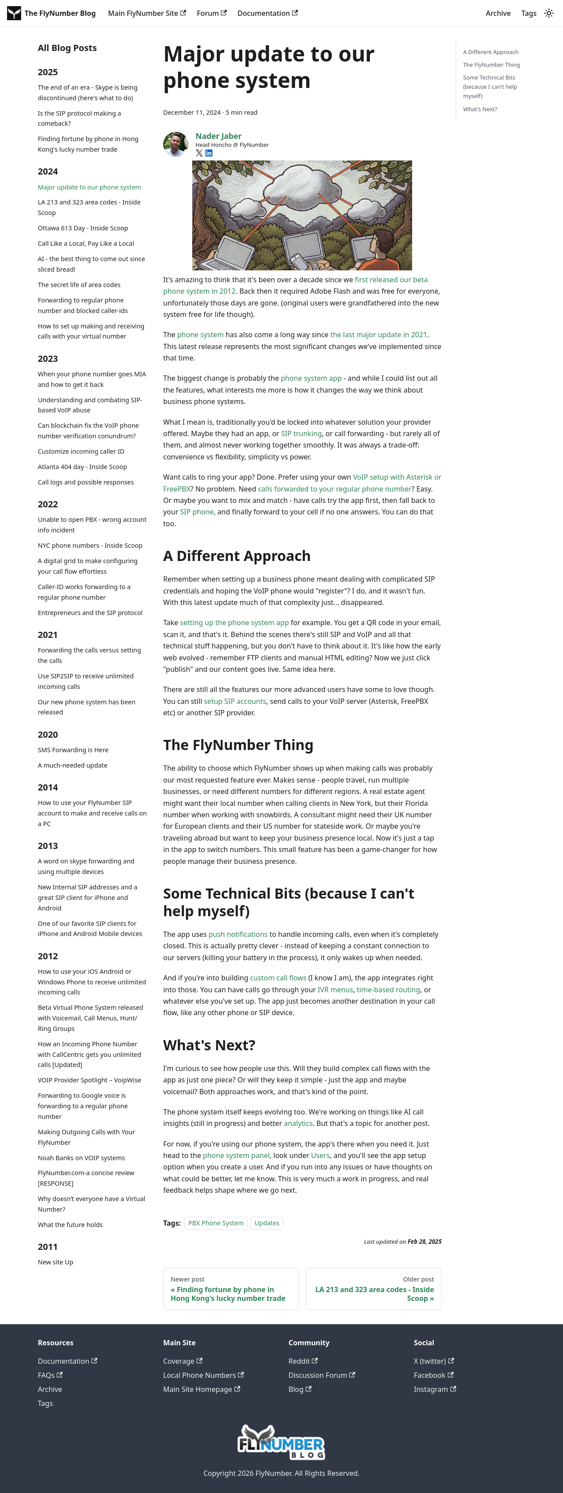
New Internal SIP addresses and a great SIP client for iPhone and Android (87, 897)
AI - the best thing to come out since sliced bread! (91, 264)
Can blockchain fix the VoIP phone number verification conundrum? (88, 430)
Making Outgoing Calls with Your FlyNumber (86, 1137)
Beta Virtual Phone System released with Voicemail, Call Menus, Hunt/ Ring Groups (90, 1018)
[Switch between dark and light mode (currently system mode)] (549, 13)
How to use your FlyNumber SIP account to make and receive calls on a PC (92, 813)
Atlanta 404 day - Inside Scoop (82, 466)
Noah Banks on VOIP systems (81, 1158)
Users (320, 1155)
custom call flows (278, 978)
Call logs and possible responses (86, 482)
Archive (498, 13)
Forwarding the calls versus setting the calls (89, 655)
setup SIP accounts (235, 701)
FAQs (50, 1375)
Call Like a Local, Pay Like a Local (86, 243)
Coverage (182, 1361)
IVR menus (335, 989)
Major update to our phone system (89, 187)
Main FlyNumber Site (147, 13)
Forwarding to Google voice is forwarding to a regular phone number (83, 1106)
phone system (200, 334)
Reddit (303, 1361)
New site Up (55, 1262)
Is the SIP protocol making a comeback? (79, 118)
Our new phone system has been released (86, 707)
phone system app (311, 378)
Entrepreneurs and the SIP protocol (90, 612)
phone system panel (236, 1155)
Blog (300, 1389)
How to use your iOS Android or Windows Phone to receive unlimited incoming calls (92, 982)
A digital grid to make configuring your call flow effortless (88, 566)
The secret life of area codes (79, 284)
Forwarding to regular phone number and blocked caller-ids (83, 305)
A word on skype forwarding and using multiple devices (86, 866)
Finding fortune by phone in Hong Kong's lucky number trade (88, 144)
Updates (267, 1223)
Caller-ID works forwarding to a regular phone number (84, 592)
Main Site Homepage (201, 1389)
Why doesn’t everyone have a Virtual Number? (91, 1203)
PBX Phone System (216, 1223)
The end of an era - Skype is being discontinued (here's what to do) (88, 92)
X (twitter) (434, 1361)
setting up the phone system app (234, 622)
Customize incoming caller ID (81, 451)
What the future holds (70, 1224)
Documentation (268, 13)
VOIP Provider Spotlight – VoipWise (89, 1080)
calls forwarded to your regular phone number (335, 489)
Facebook (433, 1375)
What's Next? (480, 109)
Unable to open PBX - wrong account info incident (92, 524)
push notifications (237, 934)
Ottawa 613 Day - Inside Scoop (83, 228)
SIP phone (197, 512)
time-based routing (388, 989)
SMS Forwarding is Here (73, 750)
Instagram (435, 1389)
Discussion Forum (322, 1375)
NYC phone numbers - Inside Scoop (90, 545)
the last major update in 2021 (378, 334)
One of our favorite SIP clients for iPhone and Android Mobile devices (90, 928)
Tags (529, 13)
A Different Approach (491, 52)
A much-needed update (72, 765)
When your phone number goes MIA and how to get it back (92, 379)
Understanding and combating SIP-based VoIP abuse (90, 405)
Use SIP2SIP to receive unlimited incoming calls (86, 681)
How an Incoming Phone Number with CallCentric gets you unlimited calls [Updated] (89, 1054)
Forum (212, 13)
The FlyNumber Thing (491, 65)
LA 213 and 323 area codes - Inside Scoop (89, 207)
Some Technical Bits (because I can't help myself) (490, 86)
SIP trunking (301, 433)
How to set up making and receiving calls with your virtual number (91, 331)
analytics (298, 1123)
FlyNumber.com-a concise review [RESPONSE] (86, 1178)
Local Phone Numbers (203, 1375)
